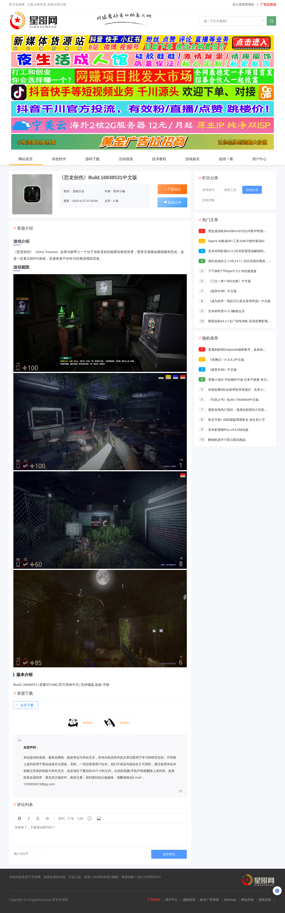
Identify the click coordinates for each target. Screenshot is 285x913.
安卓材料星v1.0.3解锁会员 (222, 311)
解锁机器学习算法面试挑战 (222, 439)
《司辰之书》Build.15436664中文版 (229, 399)
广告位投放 (268, 4)
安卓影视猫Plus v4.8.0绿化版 (223, 429)
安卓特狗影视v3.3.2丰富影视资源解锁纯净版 (234, 251)
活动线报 (130, 158)
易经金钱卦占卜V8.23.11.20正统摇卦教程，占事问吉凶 (241, 261)
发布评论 (169, 854)
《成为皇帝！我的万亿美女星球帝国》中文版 (235, 301)
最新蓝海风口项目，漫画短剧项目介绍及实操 (235, 409)
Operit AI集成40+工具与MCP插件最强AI (232, 241)
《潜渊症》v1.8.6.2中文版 (221, 359)
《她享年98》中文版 (218, 291)
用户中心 (263, 158)
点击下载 (24, 705)
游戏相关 (197, 158)
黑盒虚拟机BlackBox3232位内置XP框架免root (236, 231)
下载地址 (172, 189)
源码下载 (96, 158)
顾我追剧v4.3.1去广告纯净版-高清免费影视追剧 (236, 321)
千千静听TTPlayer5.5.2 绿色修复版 (227, 271)
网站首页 (25, 158)
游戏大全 (78, 191)
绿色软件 (63, 158)
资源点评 (172, 202)
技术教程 (163, 158)
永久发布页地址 (243, 4)
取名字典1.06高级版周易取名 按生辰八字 (232, 419)
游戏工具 (230, 190)
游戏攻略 (208, 200)
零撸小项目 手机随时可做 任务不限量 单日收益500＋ (240, 379)
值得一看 (230, 158)
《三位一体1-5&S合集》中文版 (225, 281)
